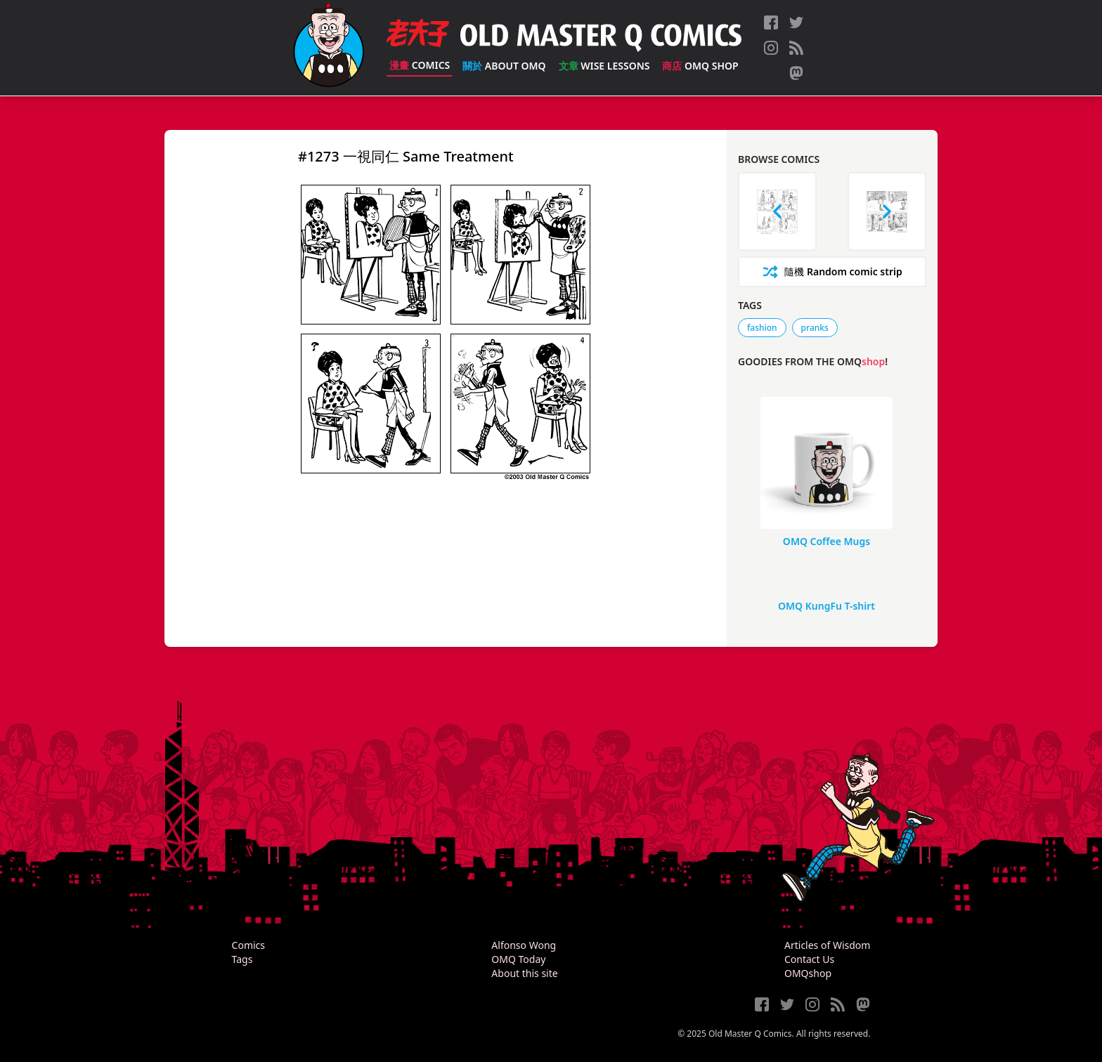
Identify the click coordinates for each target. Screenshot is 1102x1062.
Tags (242, 959)
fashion (762, 328)
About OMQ (503, 65)
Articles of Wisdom (827, 945)
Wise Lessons (604, 65)
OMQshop (807, 973)
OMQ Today (518, 959)
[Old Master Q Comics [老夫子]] (328, 48)
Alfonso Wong (523, 945)
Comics (419, 65)
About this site (524, 973)
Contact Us (809, 959)
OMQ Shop (700, 65)
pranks (815, 328)
